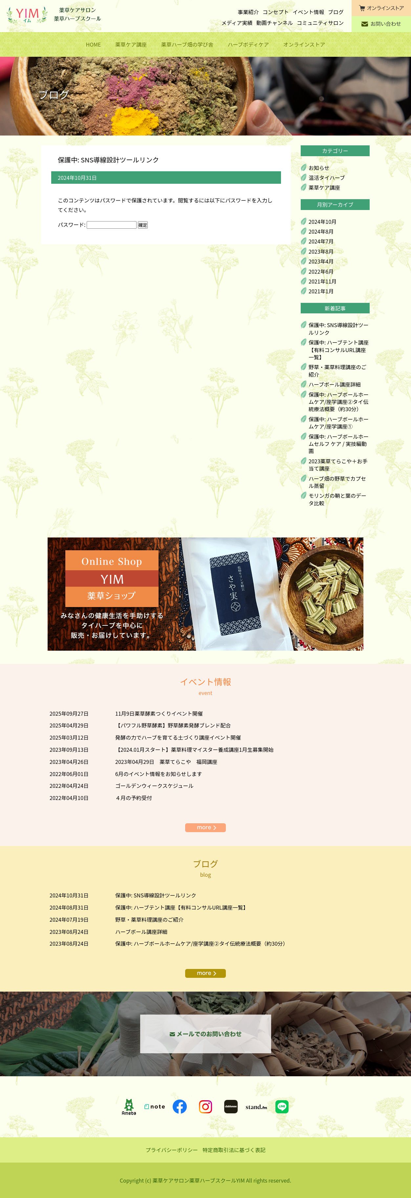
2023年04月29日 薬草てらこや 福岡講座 (166, 762)
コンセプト (276, 12)
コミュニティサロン (320, 23)
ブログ (336, 12)
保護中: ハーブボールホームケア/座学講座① (339, 422)
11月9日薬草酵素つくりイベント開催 (159, 713)
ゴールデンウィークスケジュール (154, 785)
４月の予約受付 (133, 798)
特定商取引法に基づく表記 (234, 1150)
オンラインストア (304, 44)
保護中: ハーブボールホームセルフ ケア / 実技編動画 (339, 443)
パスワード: (97, 224)
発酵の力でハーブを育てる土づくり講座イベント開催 (178, 737)
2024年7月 (321, 241)
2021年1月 (321, 291)
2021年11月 (322, 281)
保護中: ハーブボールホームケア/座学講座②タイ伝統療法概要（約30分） (339, 401)
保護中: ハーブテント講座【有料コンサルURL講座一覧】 (339, 349)
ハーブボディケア (248, 44)
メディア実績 (236, 23)
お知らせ (319, 168)
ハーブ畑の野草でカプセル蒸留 (337, 482)
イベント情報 (308, 12)
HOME (93, 44)
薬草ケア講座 (131, 44)
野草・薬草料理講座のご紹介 (337, 370)
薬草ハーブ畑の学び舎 (187, 44)
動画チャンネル (274, 23)
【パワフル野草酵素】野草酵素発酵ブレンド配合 (173, 725)
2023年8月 (321, 251)
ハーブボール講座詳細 (335, 384)
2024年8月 (321, 231)
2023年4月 (321, 261)
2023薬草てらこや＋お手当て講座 (338, 464)
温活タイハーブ (327, 177)
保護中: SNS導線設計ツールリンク (339, 328)
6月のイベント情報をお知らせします (158, 774)
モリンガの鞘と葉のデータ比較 (337, 499)
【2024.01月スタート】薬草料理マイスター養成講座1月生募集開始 (194, 749)
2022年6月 (321, 271)
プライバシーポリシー (171, 1150)
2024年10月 (322, 221)
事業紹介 (248, 12)
